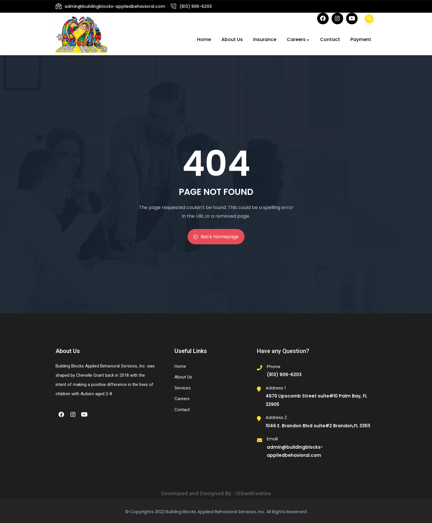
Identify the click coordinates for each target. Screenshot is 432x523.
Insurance (264, 39)
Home (204, 39)
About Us (232, 39)
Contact (330, 39)
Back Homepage (216, 236)
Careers (298, 39)
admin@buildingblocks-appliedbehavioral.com (115, 6)
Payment (360, 39)
